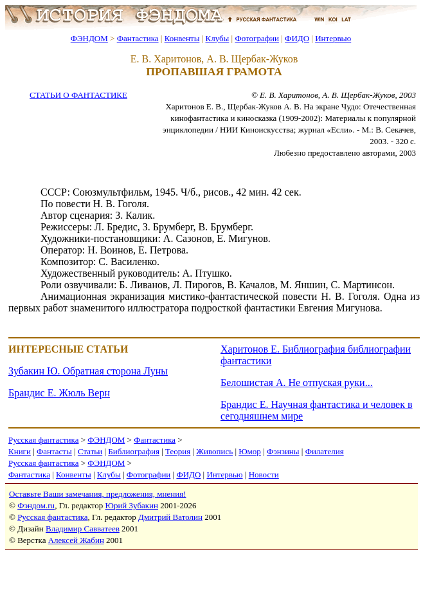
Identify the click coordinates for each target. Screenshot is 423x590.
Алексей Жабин (76, 540)
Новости (264, 474)
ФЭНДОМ (89, 38)
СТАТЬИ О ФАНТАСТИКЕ (78, 95)
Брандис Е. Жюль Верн (59, 392)
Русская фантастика (43, 440)
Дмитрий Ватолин (170, 517)
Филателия (324, 451)
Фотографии (257, 38)
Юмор (250, 451)
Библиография (133, 451)
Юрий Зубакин (131, 505)
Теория (177, 451)
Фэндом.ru (36, 505)
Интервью (333, 38)
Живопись (214, 451)
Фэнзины (283, 451)
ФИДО (297, 38)
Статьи (90, 451)
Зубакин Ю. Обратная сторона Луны (88, 370)
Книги (19, 451)
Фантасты (54, 451)
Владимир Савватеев (83, 528)
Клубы (217, 38)
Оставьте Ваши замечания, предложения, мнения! (97, 494)
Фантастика (138, 38)
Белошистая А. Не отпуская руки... (297, 382)
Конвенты (182, 38)
